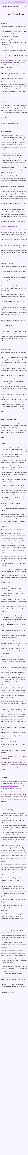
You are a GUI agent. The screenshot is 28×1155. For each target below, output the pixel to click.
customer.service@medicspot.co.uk (9, 123)
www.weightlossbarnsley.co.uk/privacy (10, 47)
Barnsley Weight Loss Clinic (10, 6)
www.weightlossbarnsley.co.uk (8, 60)
